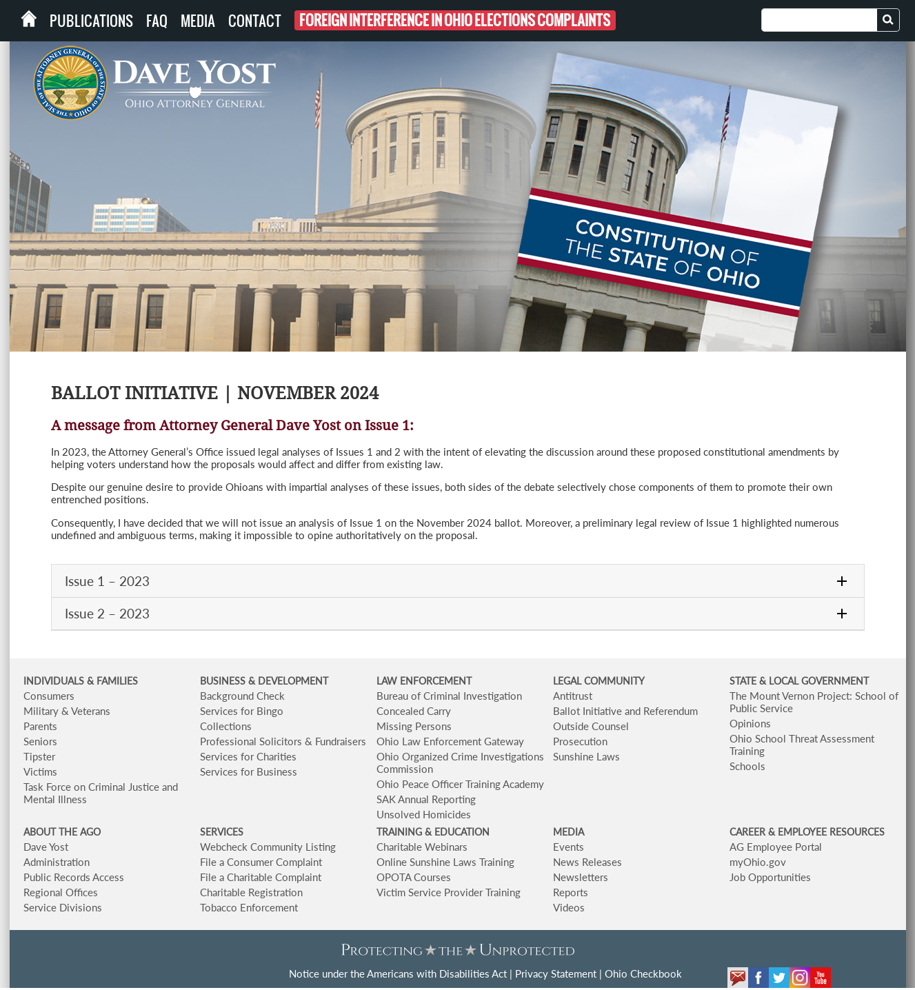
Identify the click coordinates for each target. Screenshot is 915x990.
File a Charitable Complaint (260, 877)
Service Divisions (62, 907)
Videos (569, 907)
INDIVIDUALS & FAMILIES (80, 681)
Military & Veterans (66, 711)
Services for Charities (248, 756)
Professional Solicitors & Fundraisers (283, 741)
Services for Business (248, 771)
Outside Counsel (591, 726)
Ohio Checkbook (643, 973)
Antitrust (572, 695)
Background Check (242, 695)
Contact (254, 20)
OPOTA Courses (413, 877)
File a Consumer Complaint (261, 862)
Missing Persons (414, 726)
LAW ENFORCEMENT (424, 681)
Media (198, 20)
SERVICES (221, 832)
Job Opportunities (770, 877)
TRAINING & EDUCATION (433, 832)
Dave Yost (45, 846)
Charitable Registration (251, 892)
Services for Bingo (241, 711)
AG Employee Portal (776, 846)
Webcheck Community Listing (268, 846)
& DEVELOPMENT (288, 681)
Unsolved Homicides (423, 814)
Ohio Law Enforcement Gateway (450, 741)
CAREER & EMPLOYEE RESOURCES (807, 832)
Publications (91, 20)
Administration (56, 862)
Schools (747, 766)
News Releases (587, 862)
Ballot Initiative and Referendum (625, 711)
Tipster (39, 756)
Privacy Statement (555, 973)
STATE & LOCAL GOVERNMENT (799, 681)
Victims (40, 771)
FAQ (157, 20)
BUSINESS (224, 681)
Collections (226, 726)
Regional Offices (60, 892)
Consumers (48, 695)
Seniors (40, 741)
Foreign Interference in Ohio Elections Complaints (454, 20)
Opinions (750, 723)
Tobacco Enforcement (249, 907)
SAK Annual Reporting (426, 799)
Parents (40, 726)
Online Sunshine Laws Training (445, 862)
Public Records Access (73, 877)
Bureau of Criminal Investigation (449, 695)
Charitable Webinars (421, 846)
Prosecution (580, 741)
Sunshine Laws (586, 756)
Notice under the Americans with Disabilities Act (398, 973)
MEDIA (568, 832)
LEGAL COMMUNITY (599, 681)
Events (568, 846)
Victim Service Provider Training (448, 892)
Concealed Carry (413, 711)
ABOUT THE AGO (62, 832)
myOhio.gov (758, 862)
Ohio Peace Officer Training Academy (460, 784)
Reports (570, 892)
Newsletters (580, 877)
